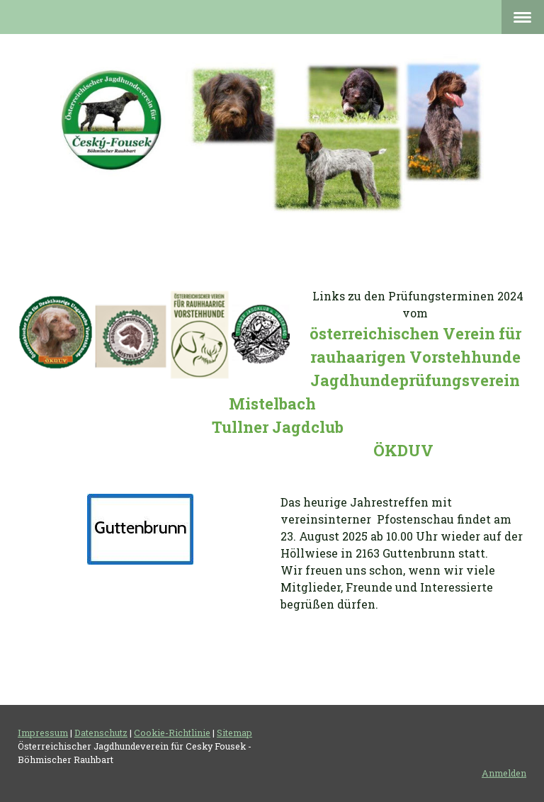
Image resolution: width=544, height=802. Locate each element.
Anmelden (504, 773)
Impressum (43, 732)
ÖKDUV (403, 450)
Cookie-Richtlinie (172, 732)
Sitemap (234, 732)
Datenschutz (101, 732)
